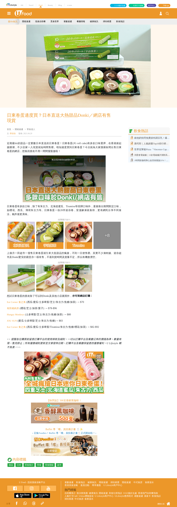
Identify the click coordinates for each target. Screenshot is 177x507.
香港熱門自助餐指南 (148, 493)
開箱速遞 (26, 21)
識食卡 (147, 496)
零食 (39, 465)
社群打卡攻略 (138, 5)
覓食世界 (54, 21)
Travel (31, 5)
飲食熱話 (120, 21)
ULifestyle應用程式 (124, 496)
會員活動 (84, 485)
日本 (19, 465)
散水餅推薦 (82, 493)
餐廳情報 (81, 21)
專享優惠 (96, 485)
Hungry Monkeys (16, 314)
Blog (60, 5)
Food (40, 5)
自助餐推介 (70, 493)
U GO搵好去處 (119, 5)
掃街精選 (107, 21)
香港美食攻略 (71, 485)
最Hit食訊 (12, 21)
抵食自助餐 (40, 21)
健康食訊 (94, 21)
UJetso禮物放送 (86, 496)
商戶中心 (151, 5)
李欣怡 (13, 133)
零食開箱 (49, 465)
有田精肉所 (13, 308)
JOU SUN (12, 320)
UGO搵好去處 (130, 493)
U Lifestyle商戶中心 (112, 485)
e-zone (69, 5)
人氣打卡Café (71, 496)
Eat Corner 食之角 (17, 302)
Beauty (50, 5)
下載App (166, 5)
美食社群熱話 (115, 493)
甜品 (11, 465)
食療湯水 (149, 482)
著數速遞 (68, 21)
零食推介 (29, 465)
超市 (59, 465)
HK (22, 5)
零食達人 (31, 129)
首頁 (9, 129)
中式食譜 (137, 482)
